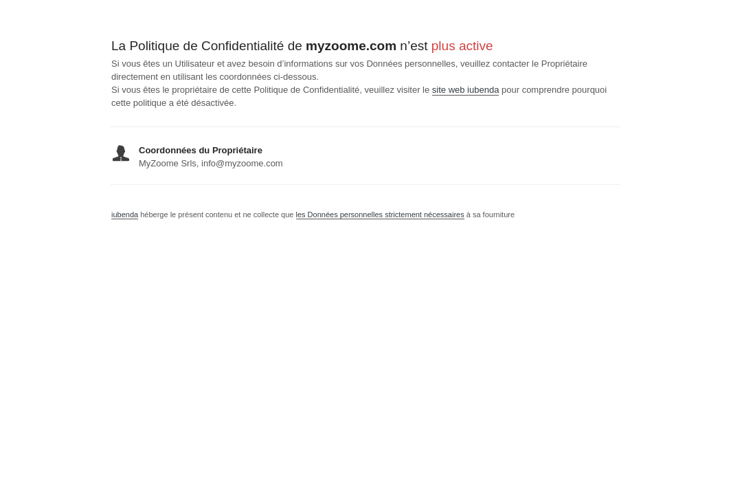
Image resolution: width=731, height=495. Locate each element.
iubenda (124, 214)
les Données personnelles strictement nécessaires (380, 214)
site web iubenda (465, 90)
